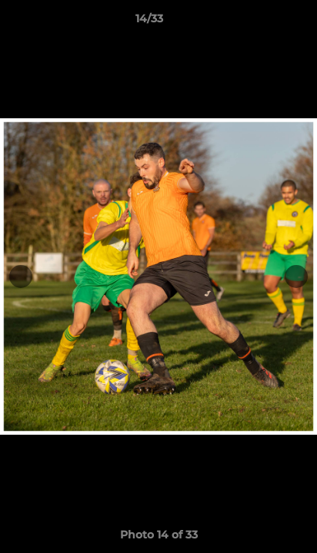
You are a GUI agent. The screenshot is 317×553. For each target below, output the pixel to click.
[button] (261, 22)
